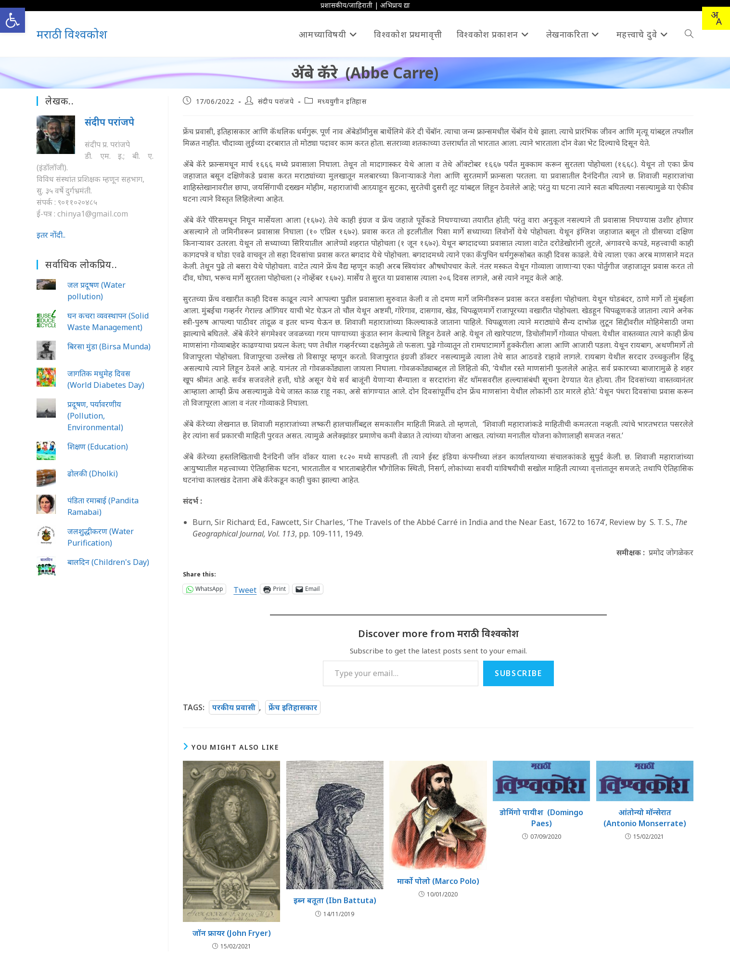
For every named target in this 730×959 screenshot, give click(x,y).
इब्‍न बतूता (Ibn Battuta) (335, 900)
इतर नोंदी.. (51, 235)
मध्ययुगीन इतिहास (342, 101)
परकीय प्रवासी (234, 707)
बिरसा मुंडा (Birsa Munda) (109, 346)
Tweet (244, 589)
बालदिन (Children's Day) (108, 562)
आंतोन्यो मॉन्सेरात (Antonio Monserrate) (644, 817)
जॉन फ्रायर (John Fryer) (231, 933)
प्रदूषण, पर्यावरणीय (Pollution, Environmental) (95, 416)
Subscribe (518, 673)
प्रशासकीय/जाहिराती (346, 5)
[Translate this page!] (716, 18)
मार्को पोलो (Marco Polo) (438, 881)
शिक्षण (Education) (97, 446)
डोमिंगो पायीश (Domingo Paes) (541, 817)
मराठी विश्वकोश (72, 34)
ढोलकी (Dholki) (92, 473)
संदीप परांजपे (276, 101)
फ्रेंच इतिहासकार (293, 707)
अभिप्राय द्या (395, 5)
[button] (12, 20)
